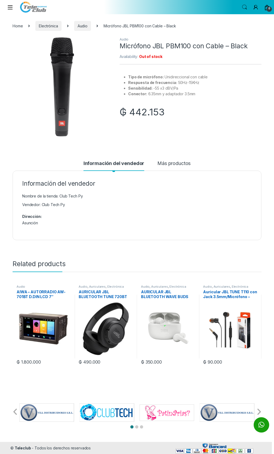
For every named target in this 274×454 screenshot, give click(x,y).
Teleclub (23, 448)
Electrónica (48, 26)
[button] (132, 427)
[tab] (113, 166)
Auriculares (97, 286)
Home (18, 26)
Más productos (174, 163)
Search (245, 7)
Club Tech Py (53, 204)
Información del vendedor (113, 163)
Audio (82, 26)
